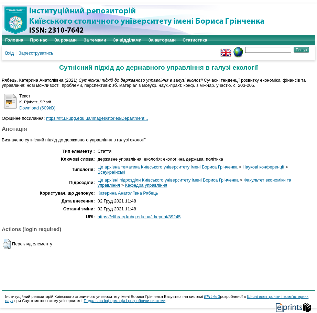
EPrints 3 (212, 296)
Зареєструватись (36, 53)
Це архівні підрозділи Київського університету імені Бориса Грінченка (168, 180)
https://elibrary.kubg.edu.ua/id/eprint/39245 (139, 216)
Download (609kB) (37, 108)
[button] (7, 244)
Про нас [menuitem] (38, 40)
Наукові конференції (263, 167)
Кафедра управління (146, 185)
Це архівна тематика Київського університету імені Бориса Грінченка (168, 167)
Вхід (9, 53)
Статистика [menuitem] (195, 40)
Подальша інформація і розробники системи (124, 301)
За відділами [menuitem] (127, 40)
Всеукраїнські (111, 172)
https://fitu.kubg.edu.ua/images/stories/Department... (97, 118)
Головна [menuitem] (14, 40)
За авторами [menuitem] (162, 40)
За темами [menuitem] (95, 40)
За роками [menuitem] (65, 40)
